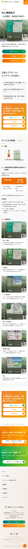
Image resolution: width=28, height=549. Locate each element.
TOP (2, 424)
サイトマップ (10, 537)
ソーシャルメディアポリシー (14, 542)
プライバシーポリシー (19, 539)
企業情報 (5, 488)
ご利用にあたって (17, 537)
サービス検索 (6, 424)
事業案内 (5, 484)
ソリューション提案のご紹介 (9, 480)
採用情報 (5, 493)
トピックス (5, 497)
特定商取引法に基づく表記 (9, 539)
